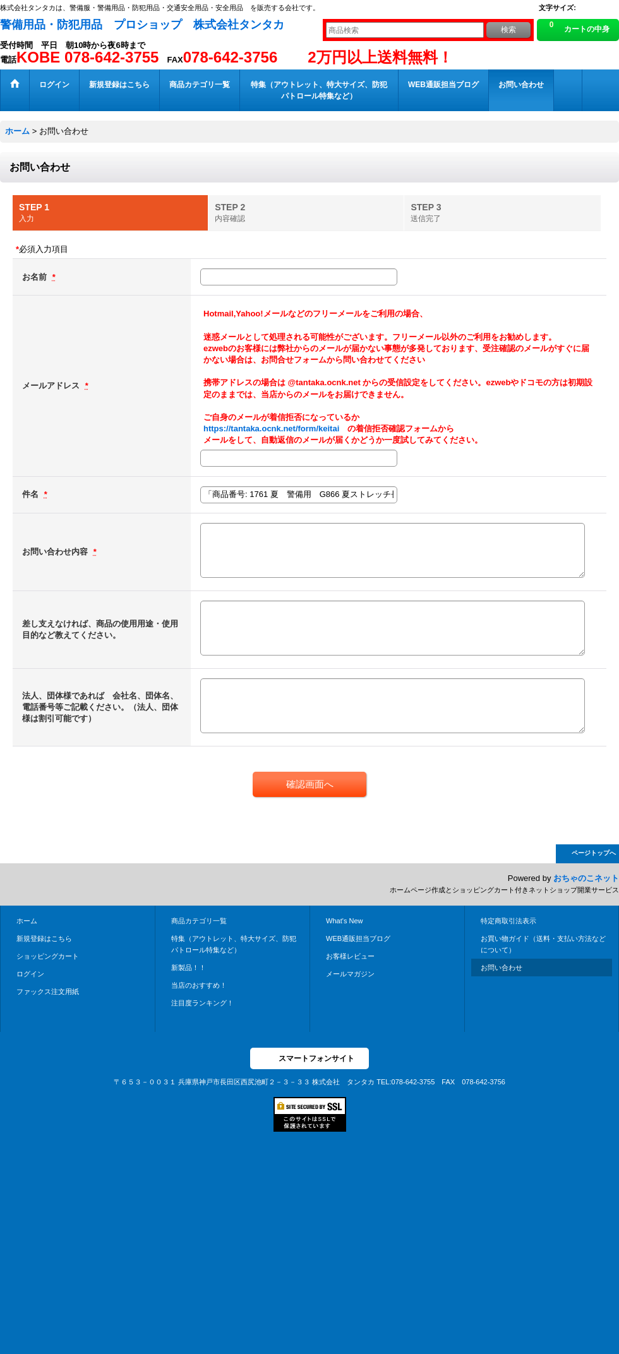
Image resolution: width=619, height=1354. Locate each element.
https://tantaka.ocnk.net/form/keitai (271, 428)
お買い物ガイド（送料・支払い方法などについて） (543, 944)
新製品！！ (188, 967)
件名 (31, 494)
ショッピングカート (47, 956)
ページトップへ (594, 852)
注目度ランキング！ (202, 1003)
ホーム (26, 921)
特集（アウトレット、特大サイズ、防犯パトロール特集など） (233, 944)
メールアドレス (52, 385)
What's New (344, 921)
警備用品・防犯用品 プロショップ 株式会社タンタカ (142, 24)
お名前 (35, 277)
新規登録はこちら (44, 938)
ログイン (30, 974)
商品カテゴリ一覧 (199, 921)
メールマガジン (350, 974)
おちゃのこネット (586, 878)
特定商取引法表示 (508, 921)
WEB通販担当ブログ (358, 938)
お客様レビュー (350, 956)
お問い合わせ (501, 967)
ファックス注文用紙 (47, 991)
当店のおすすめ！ (199, 985)
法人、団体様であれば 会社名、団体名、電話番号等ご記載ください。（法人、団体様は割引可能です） (100, 707)
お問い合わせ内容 (56, 551)
